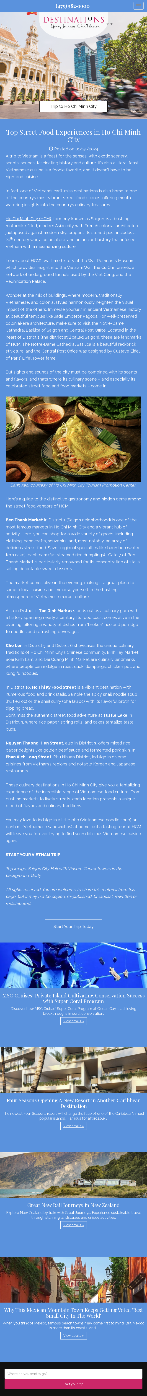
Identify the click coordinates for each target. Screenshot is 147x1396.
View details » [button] (73, 1021)
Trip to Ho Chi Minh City (73, 106)
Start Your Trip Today (74, 926)
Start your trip (73, 1384)
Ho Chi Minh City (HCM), (29, 218)
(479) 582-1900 (73, 5)
